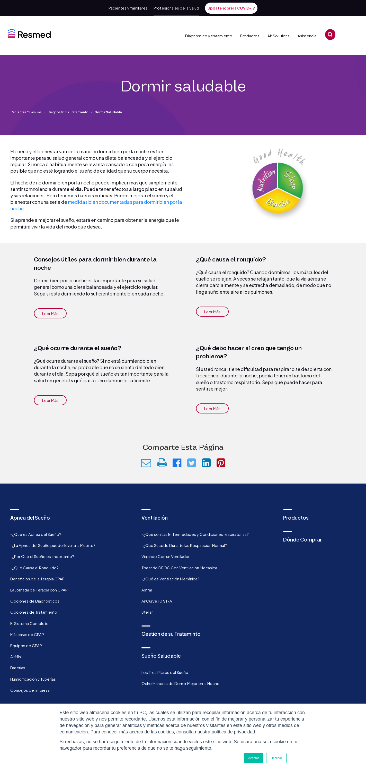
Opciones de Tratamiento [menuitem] (33, 612)
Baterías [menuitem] (17, 667)
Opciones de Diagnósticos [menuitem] (34, 600)
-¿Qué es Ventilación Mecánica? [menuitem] (170, 578)
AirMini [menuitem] (16, 656)
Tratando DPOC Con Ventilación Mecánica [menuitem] (179, 567)
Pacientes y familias (26, 112)
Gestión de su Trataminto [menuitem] (171, 634)
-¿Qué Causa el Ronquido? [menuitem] (34, 567)
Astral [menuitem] (146, 589)
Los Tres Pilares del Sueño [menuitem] (164, 672)
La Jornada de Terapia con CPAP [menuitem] (39, 589)
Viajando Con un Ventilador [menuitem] (165, 556)
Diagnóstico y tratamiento (208, 44)
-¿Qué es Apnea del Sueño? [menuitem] (35, 534)
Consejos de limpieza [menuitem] (30, 690)
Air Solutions (278, 44)
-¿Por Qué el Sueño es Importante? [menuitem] (42, 556)
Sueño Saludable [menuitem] (161, 656)
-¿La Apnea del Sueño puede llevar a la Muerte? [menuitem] (52, 545)
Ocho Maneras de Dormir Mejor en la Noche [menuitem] (180, 683)
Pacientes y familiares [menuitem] (128, 7)
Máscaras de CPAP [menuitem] (27, 634)
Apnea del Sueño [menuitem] (30, 517)
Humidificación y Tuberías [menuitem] (33, 678)
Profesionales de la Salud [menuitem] (176, 7)
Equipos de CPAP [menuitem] (26, 645)
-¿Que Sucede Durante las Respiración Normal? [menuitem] (184, 545)
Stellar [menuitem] (147, 612)
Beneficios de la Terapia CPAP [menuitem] (37, 578)
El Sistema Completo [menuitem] (29, 623)
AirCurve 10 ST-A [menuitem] (156, 600)
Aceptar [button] (253, 758)
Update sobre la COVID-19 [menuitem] (231, 8)
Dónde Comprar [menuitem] (302, 539)
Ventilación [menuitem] (154, 517)
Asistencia (309, 44)
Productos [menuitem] (296, 517)
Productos (248, 44)
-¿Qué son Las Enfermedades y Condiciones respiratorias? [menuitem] (195, 534)
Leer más (50, 313)
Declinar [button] (276, 758)
